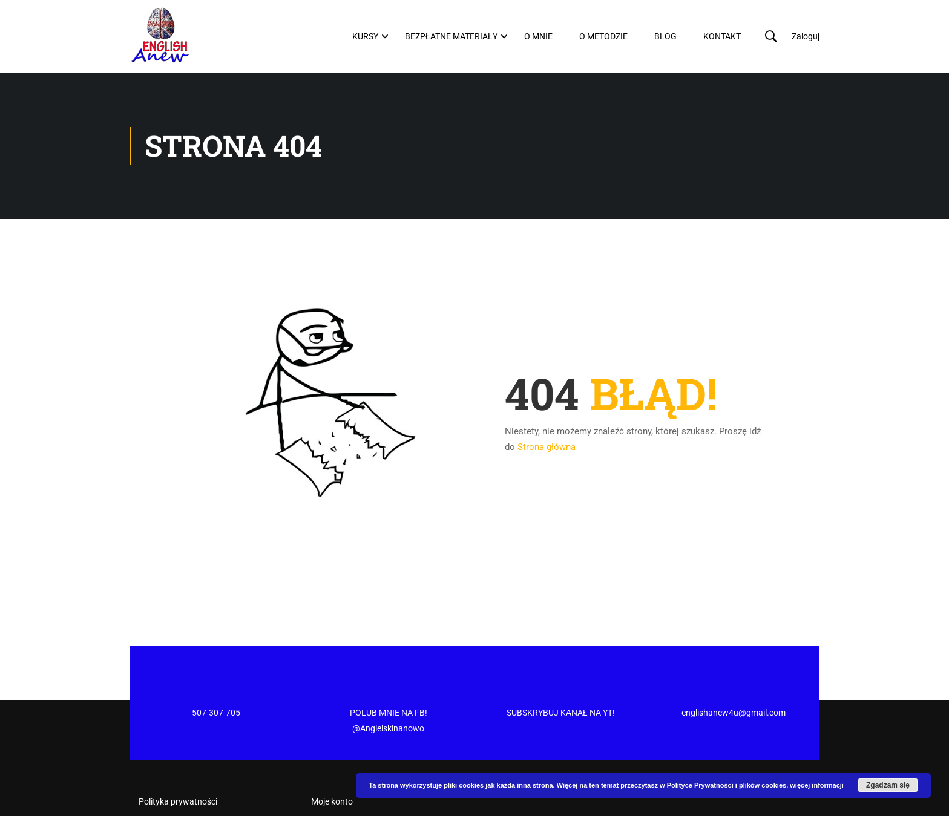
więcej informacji (817, 785)
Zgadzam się (888, 785)
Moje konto (332, 755)
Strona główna (546, 447)
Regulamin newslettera (182, 777)
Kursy (365, 36)
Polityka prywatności (178, 755)
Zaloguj (805, 36)
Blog (665, 36)
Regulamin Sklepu (172, 798)
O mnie (538, 36)
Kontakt (722, 36)
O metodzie (603, 36)
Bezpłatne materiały (451, 36)
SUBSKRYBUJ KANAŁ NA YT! (561, 666)
